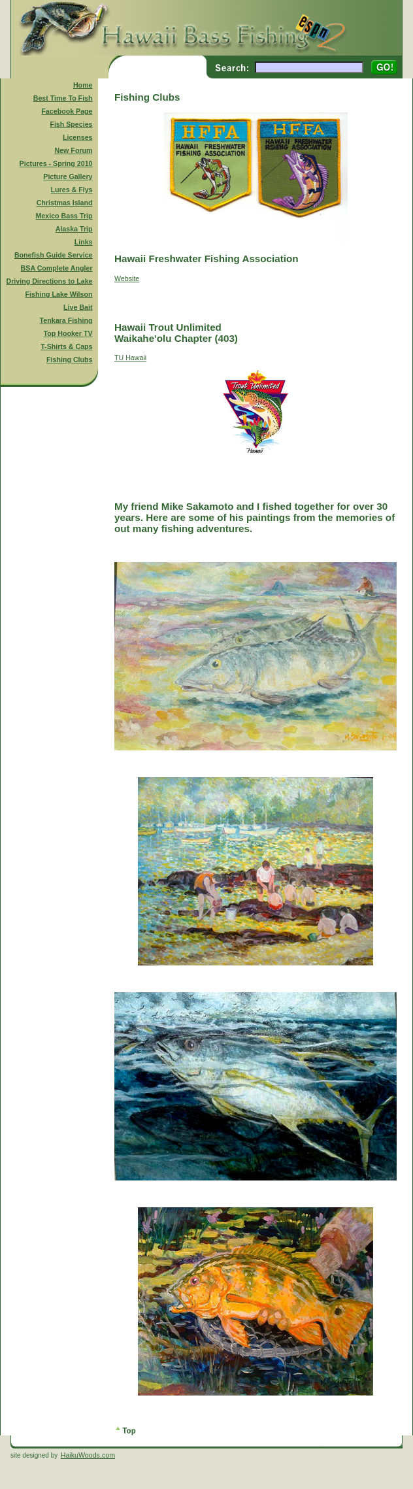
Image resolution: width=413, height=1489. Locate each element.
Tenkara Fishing (66, 320)
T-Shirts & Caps (66, 346)
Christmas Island (65, 203)
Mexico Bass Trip (63, 216)
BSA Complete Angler (57, 268)
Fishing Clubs (69, 359)
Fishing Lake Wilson (59, 294)
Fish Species (71, 124)
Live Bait (77, 307)
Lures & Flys (72, 189)
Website (126, 278)
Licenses (78, 137)
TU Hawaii (130, 357)
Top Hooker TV (68, 333)
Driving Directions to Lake (49, 281)
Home (83, 85)
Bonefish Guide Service (53, 255)
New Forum (74, 150)
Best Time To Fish (63, 98)
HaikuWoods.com (88, 1455)
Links (83, 242)
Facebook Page (66, 111)
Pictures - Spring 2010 (56, 163)
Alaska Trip (74, 229)
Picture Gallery (67, 176)
